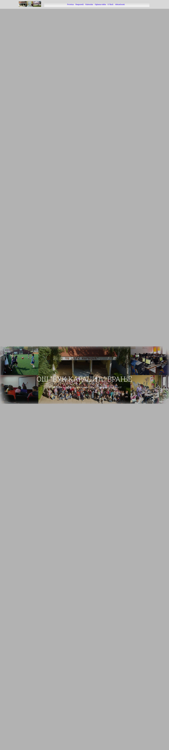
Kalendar (89, 4)
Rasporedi (79, 4)
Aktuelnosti (120, 4)
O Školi (110, 4)
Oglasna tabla (100, 4)
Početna (70, 4)
